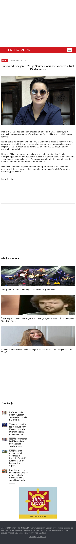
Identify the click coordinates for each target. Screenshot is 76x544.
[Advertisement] (38, 27)
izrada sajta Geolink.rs (37, 537)
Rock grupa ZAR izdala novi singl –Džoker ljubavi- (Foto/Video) (28, 290)
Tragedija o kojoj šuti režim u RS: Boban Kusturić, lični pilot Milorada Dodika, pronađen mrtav (18, 429)
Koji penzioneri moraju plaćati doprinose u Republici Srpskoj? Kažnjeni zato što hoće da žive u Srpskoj (17, 458)
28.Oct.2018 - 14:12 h (18, 60)
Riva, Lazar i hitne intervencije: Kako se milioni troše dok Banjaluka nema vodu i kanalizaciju (18, 475)
